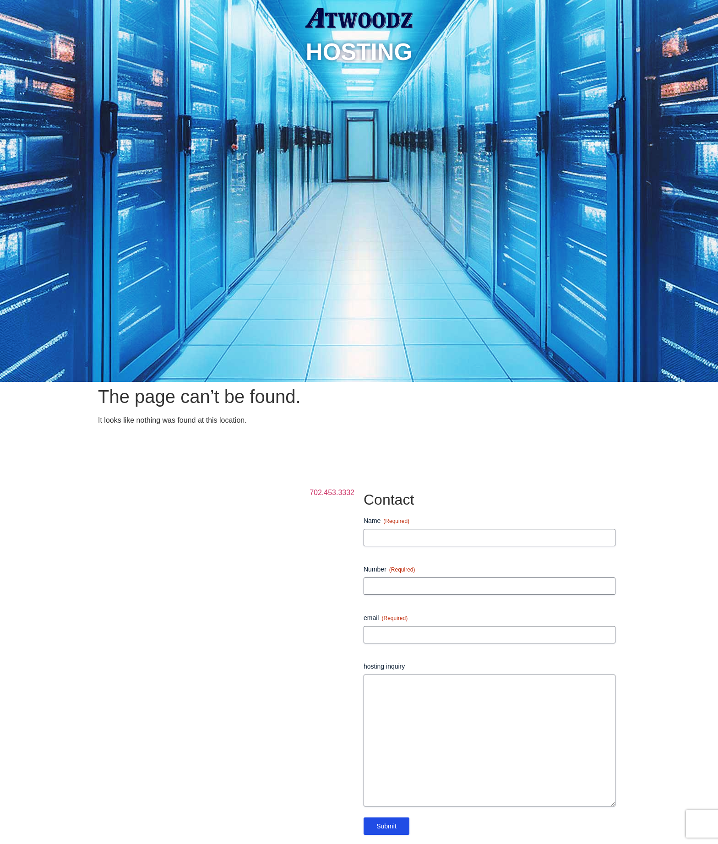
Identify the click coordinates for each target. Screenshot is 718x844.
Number (389, 570)
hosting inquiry (384, 666)
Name (386, 521)
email (386, 618)
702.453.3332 (332, 492)
